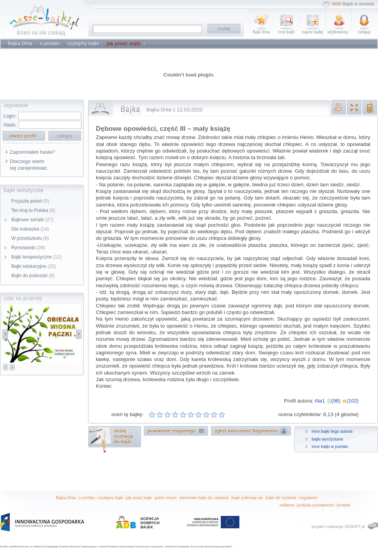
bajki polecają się (247, 497)
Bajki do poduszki (32, 275)
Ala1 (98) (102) (336, 401)
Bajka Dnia (66, 497)
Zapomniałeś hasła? (32, 152)
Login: (9, 116)
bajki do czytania (281, 497)
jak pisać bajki (139, 497)
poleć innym (166, 497)
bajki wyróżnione (327, 439)
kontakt (343, 505)
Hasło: (10, 125)
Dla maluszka (30, 229)
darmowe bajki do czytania (204, 497)
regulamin (309, 497)
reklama (286, 505)
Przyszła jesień (30, 201)
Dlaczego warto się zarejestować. (29, 164)
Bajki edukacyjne (33, 266)
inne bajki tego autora (332, 431)
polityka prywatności (315, 505)
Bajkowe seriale (32, 219)
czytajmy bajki (110, 497)
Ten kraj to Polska (33, 210)
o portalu (87, 497)
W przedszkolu (30, 238)
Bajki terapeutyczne (36, 257)
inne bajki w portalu (330, 446)
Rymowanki (28, 247)
